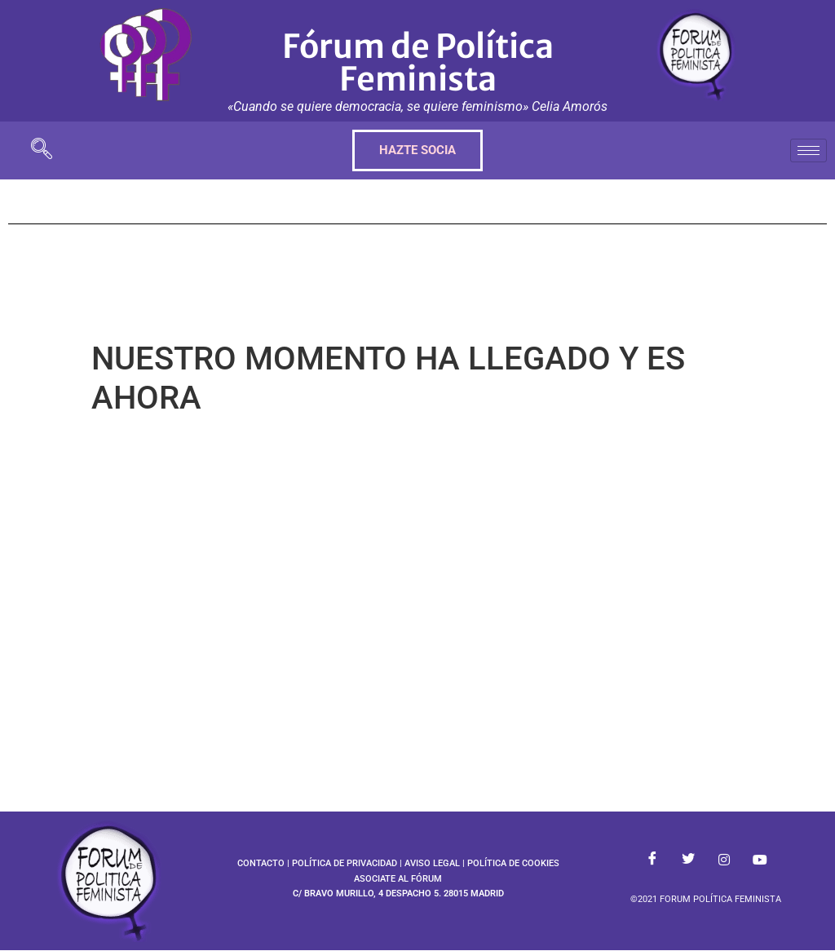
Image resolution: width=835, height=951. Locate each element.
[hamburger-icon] (808, 150)
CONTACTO (261, 863)
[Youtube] (760, 860)
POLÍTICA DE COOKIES (513, 863)
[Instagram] (724, 860)
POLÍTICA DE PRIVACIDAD (344, 863)
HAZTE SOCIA (417, 150)
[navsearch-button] (41, 150)
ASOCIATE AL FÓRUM (398, 879)
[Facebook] (652, 860)
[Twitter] (688, 860)
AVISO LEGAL (432, 863)
